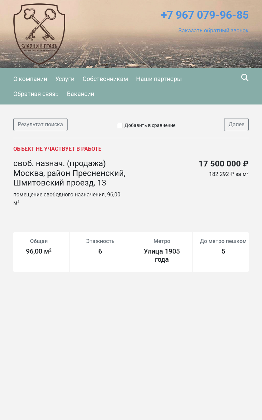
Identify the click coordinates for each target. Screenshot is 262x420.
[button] (213, 30)
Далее (236, 124)
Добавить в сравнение (150, 125)
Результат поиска (40, 124)
